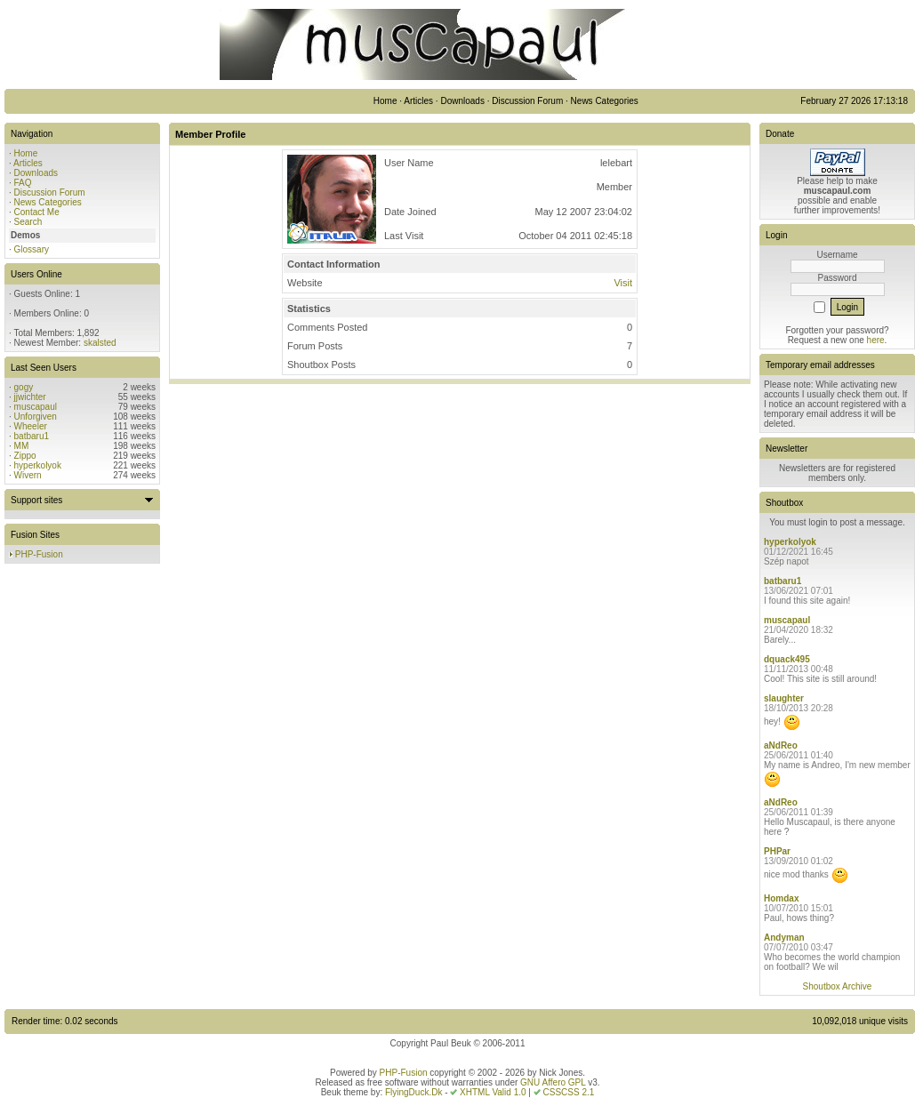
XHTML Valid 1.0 (493, 1092)
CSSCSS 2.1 (569, 1092)
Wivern (28, 475)
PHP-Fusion (39, 554)
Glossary (31, 249)
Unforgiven (35, 416)
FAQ (23, 183)
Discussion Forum (49, 192)
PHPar (777, 851)
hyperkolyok (37, 465)
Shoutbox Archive (837, 986)
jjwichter (30, 397)
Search (28, 222)
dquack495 (787, 659)
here (876, 340)
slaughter (784, 698)
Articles (28, 163)
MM (21, 446)
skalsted (100, 343)
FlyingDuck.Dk (413, 1092)
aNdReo (781, 745)
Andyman (784, 937)
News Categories (48, 202)
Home (26, 153)
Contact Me (37, 212)
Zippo (25, 456)
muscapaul (35, 407)
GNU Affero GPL (552, 1082)
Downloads (36, 173)
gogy (24, 387)
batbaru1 (31, 436)
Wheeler (30, 426)
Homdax (781, 898)
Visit (623, 282)
